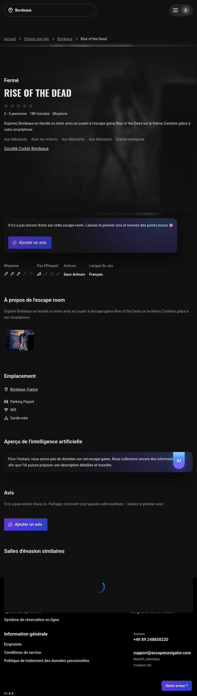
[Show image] (19, 340)
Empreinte (13, 644)
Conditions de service (22, 652)
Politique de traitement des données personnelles (46, 660)
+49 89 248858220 (150, 639)
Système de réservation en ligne (31, 619)
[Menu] (181, 10)
